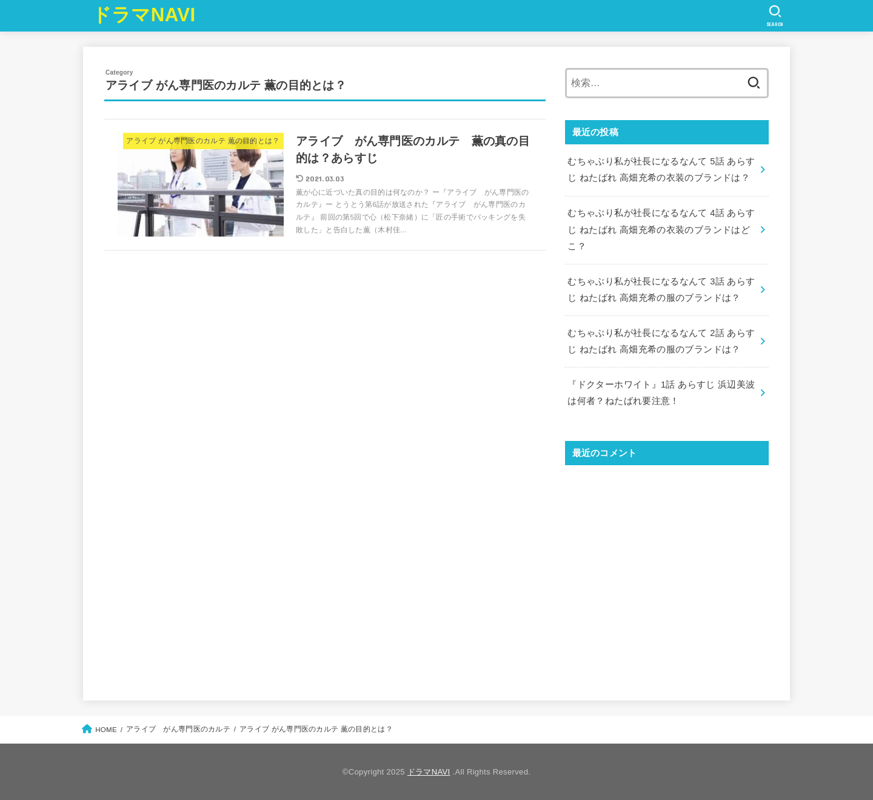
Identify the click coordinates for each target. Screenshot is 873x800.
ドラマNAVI (144, 14)
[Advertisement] (667, 572)
